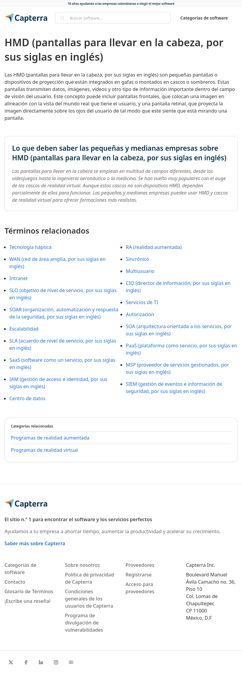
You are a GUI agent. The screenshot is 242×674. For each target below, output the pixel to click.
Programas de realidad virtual (44, 450)
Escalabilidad (24, 328)
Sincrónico (137, 259)
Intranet (18, 278)
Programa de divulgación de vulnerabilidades (84, 622)
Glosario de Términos (29, 591)
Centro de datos (27, 398)
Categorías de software (204, 18)
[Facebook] (26, 662)
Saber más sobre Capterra (35, 543)
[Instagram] (56, 662)
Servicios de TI (142, 302)
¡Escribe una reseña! (28, 601)
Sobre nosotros (82, 565)
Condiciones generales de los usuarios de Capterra (89, 598)
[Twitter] (11, 662)
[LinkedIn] (41, 662)
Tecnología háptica (30, 247)
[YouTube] (71, 662)
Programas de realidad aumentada (50, 437)
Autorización (140, 314)
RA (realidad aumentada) (154, 247)
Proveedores (140, 565)
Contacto (15, 582)
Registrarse (139, 574)
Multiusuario (140, 271)
